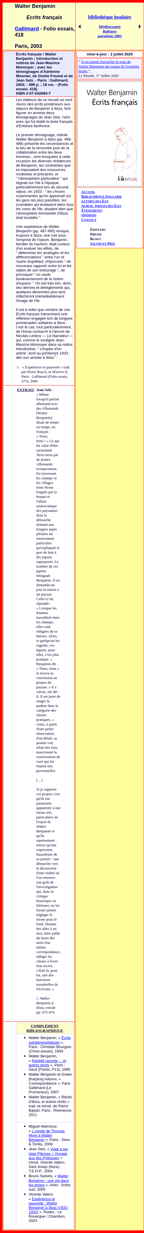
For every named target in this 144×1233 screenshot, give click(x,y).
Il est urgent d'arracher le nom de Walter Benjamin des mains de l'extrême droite (109, 66)
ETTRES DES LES (96, 201)
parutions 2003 (110, 36)
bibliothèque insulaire (109, 17)
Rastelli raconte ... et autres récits (47, 1063)
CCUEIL (89, 192)
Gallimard (27, 29)
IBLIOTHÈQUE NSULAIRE (103, 196)
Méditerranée (110, 26)
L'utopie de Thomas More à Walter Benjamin (47, 1135)
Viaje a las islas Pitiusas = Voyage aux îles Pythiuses (48, 1153)
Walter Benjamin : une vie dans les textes (49, 1180)
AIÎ (101, 206)
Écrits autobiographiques (50, 1040)
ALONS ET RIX (102, 243)
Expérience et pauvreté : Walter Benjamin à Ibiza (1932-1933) (48, 1205)
